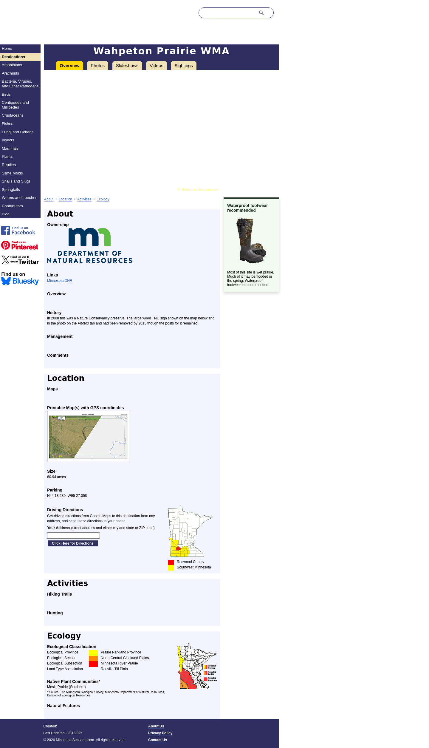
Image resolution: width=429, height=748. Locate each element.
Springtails (11, 189)
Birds (6, 94)
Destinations (13, 57)
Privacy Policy (160, 733)
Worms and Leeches (19, 197)
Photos (98, 65)
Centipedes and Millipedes (15, 104)
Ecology (103, 199)
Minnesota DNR (59, 281)
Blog (6, 214)
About (48, 199)
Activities (84, 199)
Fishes (7, 123)
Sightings (183, 65)
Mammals (10, 148)
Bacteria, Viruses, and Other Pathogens (20, 83)
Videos (156, 65)
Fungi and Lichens (17, 132)
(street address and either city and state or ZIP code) (101, 528)
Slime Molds (12, 173)
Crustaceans (13, 115)
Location (65, 199)
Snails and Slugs (16, 181)
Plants (7, 156)
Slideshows (127, 65)
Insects (8, 140)
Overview (70, 65)
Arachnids (10, 73)
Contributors (12, 206)
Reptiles (9, 165)
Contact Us (157, 740)
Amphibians (12, 65)
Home (7, 48)
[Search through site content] (227, 13)
